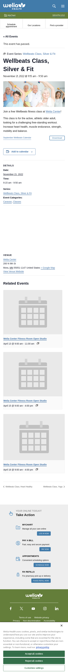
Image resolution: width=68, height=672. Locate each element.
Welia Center (53, 111)
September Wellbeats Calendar (17, 138)
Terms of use (25, 617)
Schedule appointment (11, 25)
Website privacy (41, 617)
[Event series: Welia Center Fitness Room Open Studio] (38, 343)
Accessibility (49, 621)
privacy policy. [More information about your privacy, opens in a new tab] (42, 647)
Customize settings (33, 668)
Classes (17, 201)
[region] (34, 647)
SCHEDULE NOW (42, 565)
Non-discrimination (32, 621)
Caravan (7, 201)
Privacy (16, 621)
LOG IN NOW (44, 533)
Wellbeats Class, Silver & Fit (17, 193)
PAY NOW (45, 549)
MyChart (10, 15)
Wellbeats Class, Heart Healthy (18, 487)
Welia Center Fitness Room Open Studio (25, 338)
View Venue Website (13, 271)
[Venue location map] (34, 229)
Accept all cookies (34, 653)
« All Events (10, 36)
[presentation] (32, 312)
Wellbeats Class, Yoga (53, 487)
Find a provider (56, 25)
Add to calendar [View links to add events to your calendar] (20, 151)
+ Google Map (48, 267)
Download (57, 138)
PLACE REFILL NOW (41, 581)
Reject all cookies (34, 661)
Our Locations (34, 25)
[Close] (62, 625)
